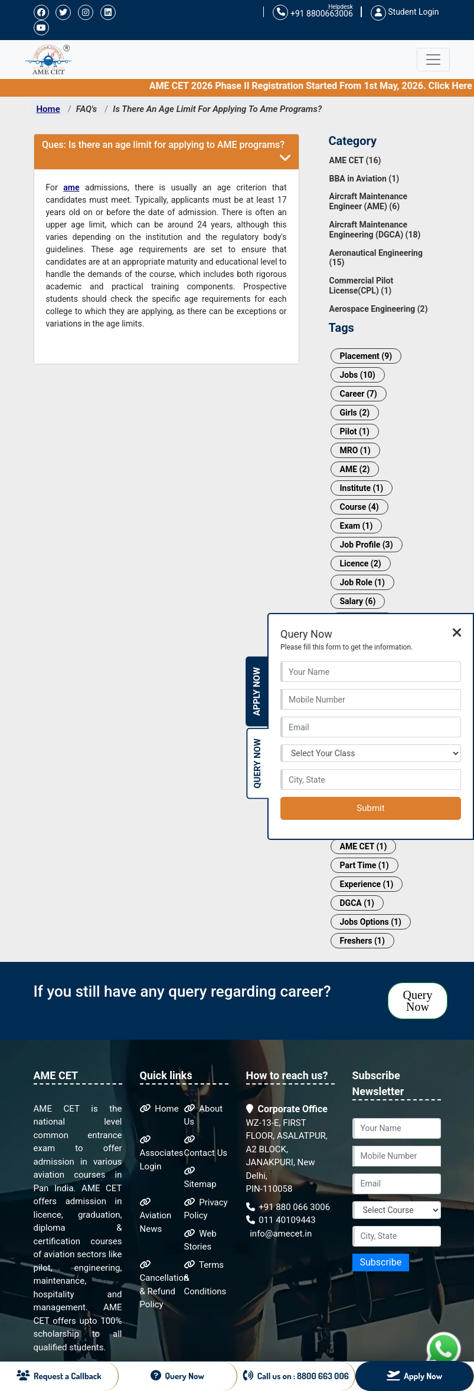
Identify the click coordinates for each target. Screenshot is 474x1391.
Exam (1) (356, 525)
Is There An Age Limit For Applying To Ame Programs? (217, 109)
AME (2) (355, 469)
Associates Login (162, 1153)
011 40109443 (281, 1220)
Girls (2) (355, 412)
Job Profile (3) (366, 544)
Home (48, 109)
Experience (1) (367, 884)
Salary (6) (358, 601)
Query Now (418, 1000)
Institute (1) (362, 488)
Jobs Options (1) (371, 922)
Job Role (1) (362, 582)
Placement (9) (366, 356)
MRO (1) (355, 450)
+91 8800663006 (312, 12)
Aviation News (156, 1216)
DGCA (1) (357, 903)
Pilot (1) (355, 431)
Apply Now (256, 691)
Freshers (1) (362, 940)
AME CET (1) (363, 846)
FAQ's (86, 109)
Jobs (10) (357, 375)
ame (71, 187)
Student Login (405, 12)
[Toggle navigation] (433, 59)
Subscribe (381, 1262)
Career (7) (358, 393)
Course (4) (359, 507)
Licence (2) (360, 563)
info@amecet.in (280, 1233)
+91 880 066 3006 (288, 1207)
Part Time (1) (364, 865)
